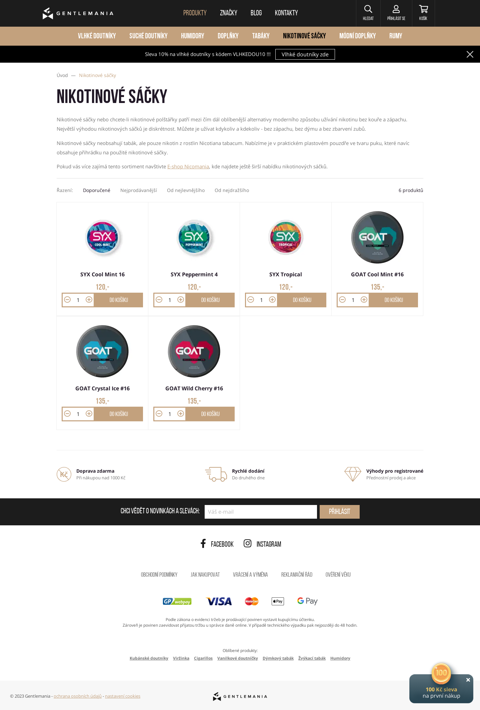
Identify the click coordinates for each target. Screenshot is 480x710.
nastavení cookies (122, 696)
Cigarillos (203, 658)
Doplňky (228, 36)
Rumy (395, 36)
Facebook (217, 545)
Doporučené (96, 190)
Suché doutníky (148, 36)
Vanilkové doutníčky (237, 658)
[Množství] (78, 300)
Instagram (262, 545)
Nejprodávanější (138, 190)
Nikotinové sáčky (304, 36)
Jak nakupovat (205, 575)
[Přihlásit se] (396, 13)
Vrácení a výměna (250, 575)
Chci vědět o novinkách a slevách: (160, 511)
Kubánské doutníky (149, 658)
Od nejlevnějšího (186, 190)
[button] (368, 13)
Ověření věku (338, 575)
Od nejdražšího (232, 190)
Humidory (192, 36)
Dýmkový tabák (278, 658)
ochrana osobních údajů (78, 696)
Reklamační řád (296, 575)
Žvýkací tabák (312, 658)
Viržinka (181, 658)
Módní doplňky (357, 36)
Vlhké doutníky (97, 36)
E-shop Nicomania (188, 166)
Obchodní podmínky (159, 575)
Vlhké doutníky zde (305, 54)
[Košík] (423, 13)
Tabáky (261, 36)
